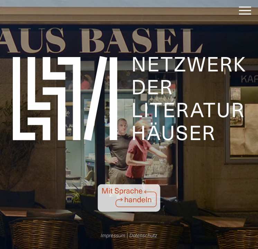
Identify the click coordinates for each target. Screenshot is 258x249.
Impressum (113, 235)
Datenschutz (143, 235)
